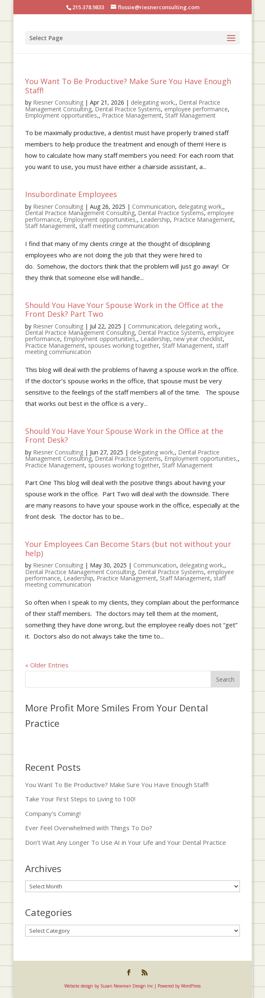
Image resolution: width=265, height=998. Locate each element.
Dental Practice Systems (128, 109)
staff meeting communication (119, 226)
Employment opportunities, (62, 115)
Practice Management (132, 115)
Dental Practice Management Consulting (80, 213)
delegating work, (153, 102)
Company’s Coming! (53, 813)
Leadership (155, 219)
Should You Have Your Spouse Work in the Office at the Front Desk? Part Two (124, 309)
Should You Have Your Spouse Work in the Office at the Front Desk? (124, 435)
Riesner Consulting (58, 102)
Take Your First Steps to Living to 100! (80, 799)
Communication (153, 206)
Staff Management (190, 115)
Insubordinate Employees (71, 194)
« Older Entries (47, 665)
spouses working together (123, 345)
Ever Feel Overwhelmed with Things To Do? (88, 828)
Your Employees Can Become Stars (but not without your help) (128, 548)
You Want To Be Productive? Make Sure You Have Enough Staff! (128, 85)
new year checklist (198, 339)
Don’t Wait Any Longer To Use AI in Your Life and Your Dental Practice (125, 842)
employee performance (196, 109)
